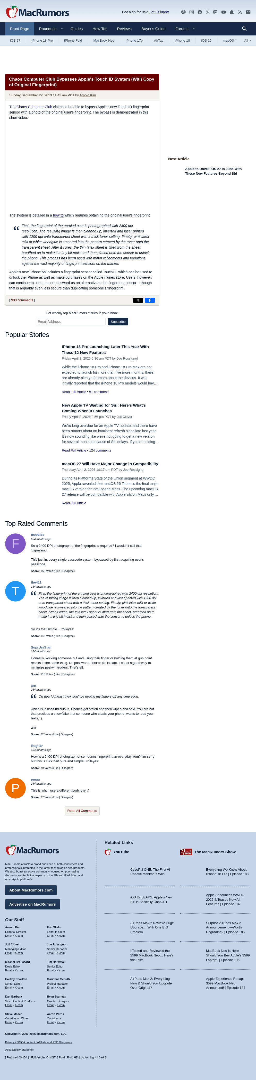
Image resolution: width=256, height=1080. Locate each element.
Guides (77, 28)
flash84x (37, 535)
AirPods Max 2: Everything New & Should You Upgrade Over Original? (151, 981)
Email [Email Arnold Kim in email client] (8, 934)
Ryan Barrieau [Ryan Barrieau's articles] (56, 995)
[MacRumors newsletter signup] (248, 12)
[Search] (246, 28)
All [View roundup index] (247, 40)
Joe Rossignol (127, 358)
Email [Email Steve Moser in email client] (8, 1020)
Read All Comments (82, 811)
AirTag (159, 40)
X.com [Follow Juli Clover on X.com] (19, 951)
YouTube (121, 850)
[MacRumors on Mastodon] (215, 12)
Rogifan (37, 746)
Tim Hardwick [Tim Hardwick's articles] (56, 960)
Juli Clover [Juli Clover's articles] (12, 943)
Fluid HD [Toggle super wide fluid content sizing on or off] (72, 1057)
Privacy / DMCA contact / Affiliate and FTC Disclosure (38, 1042)
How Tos (99, 28)
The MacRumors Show (215, 850)
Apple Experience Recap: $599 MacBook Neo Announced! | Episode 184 (225, 981)
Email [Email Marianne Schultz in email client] (50, 986)
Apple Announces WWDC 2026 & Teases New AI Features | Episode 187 (225, 898)
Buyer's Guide (153, 28)
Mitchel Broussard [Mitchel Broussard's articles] (17, 960)
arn (33, 686)
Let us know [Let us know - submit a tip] (159, 12)
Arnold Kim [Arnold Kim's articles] (12, 925)
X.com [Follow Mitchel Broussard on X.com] (19, 969)
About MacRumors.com (31, 889)
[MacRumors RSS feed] (240, 12)
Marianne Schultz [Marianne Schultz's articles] (58, 977)
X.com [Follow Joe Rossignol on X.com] (61, 951)
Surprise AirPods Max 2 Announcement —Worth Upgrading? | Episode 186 (225, 926)
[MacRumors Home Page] (37, 12)
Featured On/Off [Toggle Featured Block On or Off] (17, 1057)
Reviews (124, 28)
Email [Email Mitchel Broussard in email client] (8, 969)
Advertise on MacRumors (32, 903)
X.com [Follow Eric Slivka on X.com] (61, 934)
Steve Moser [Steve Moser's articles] (13, 1012)
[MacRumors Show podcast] (183, 12)
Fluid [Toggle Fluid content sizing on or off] (61, 1057)
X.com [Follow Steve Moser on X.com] (19, 1020)
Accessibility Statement (19, 1049)
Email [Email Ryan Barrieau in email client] (50, 1003)
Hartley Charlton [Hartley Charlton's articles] (16, 977)
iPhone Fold (73, 40)
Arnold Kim (88, 95)
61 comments (99, 392)
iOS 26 (206, 40)
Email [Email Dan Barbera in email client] (8, 1003)
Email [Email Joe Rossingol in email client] (50, 951)
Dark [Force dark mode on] (101, 1057)
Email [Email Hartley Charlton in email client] (8, 986)
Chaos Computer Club (34, 107)
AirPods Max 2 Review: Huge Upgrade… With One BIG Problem (152, 926)
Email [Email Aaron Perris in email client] (50, 1020)
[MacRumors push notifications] (231, 12)
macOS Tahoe (233, 40)
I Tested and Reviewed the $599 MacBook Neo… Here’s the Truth (152, 953)
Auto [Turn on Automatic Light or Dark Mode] (85, 1057)
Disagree (68, 570)
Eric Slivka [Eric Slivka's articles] (54, 925)
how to (58, 215)
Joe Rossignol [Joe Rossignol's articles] (56, 943)
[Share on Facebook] (150, 300)
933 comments (22, 300)
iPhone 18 (182, 40)
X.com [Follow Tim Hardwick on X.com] (61, 969)
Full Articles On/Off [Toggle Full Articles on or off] (43, 1057)
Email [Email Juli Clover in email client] (8, 951)
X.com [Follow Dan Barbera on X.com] (19, 1003)
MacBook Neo (104, 40)
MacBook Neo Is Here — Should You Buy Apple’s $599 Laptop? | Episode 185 (228, 953)
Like (57, 570)
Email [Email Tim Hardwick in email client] (50, 969)
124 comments (100, 450)
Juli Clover (124, 417)
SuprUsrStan (41, 647)
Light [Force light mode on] (93, 1057)
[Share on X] (138, 300)
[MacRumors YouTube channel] (223, 12)
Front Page (19, 28)
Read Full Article (74, 392)
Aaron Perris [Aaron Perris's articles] (55, 1012)
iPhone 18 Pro (42, 40)
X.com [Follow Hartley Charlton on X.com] (19, 986)
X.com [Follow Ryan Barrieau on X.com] (61, 1003)
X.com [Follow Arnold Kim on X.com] (19, 934)
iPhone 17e (134, 40)
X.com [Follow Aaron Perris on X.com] (61, 1020)
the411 (36, 582)
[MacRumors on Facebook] (199, 12)
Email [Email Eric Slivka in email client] (50, 934)
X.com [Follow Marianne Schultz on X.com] (61, 986)
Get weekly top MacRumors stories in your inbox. (82, 313)
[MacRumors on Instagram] (191, 12)
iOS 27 (15, 40)
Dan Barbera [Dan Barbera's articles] (13, 995)
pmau (35, 779)
